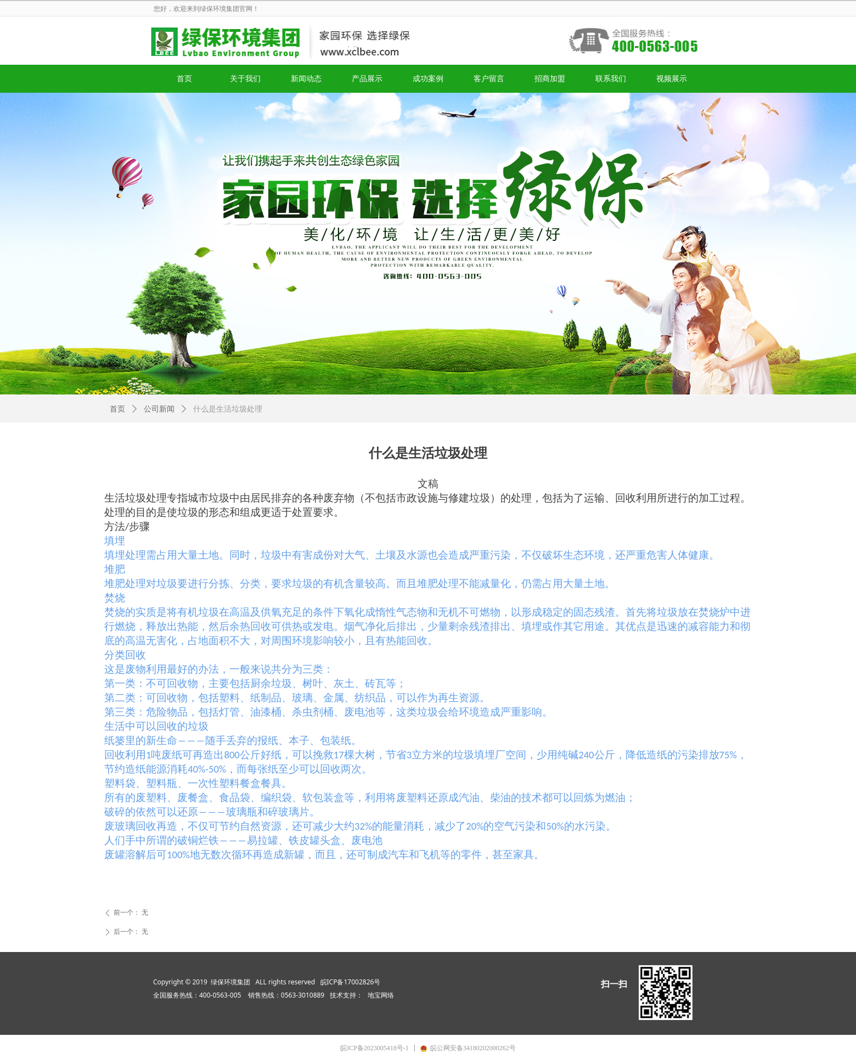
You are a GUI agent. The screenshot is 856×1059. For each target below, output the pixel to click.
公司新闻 (159, 409)
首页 (117, 409)
